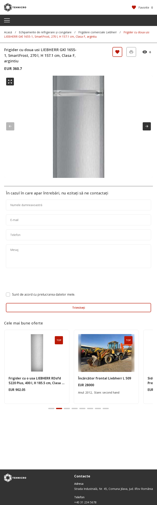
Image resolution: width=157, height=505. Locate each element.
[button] (147, 126)
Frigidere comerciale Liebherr (97, 32)
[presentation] (37, 280)
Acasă (8, 32)
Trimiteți (78, 308)
